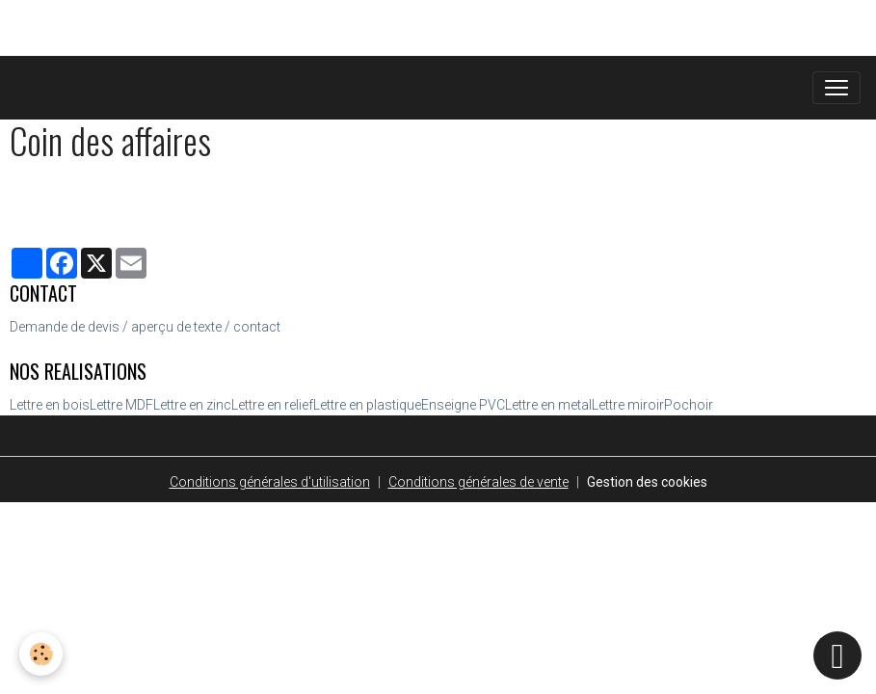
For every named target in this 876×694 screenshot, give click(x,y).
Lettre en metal (548, 405)
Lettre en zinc (192, 405)
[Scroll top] (837, 655)
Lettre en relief (272, 405)
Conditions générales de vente (478, 482)
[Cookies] (41, 654)
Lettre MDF (121, 405)
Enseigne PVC (463, 405)
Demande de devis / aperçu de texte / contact (145, 326)
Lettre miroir (628, 405)
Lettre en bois (50, 405)
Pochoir (688, 405)
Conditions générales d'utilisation (270, 482)
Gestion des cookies (647, 482)
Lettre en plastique (367, 405)
